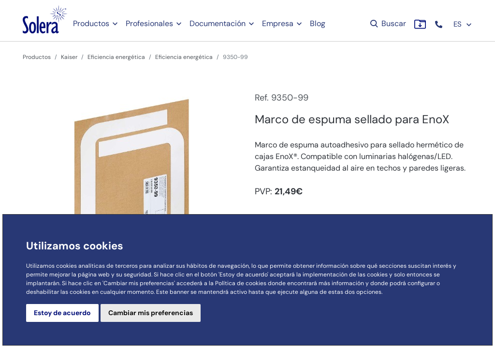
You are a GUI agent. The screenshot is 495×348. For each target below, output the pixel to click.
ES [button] (462, 24)
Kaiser (69, 57)
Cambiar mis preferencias (150, 312)
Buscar (387, 23)
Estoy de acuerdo (62, 312)
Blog (317, 23)
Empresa (277, 23)
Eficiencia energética (116, 57)
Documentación (217, 23)
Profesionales (149, 23)
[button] (440, 24)
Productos (91, 23)
